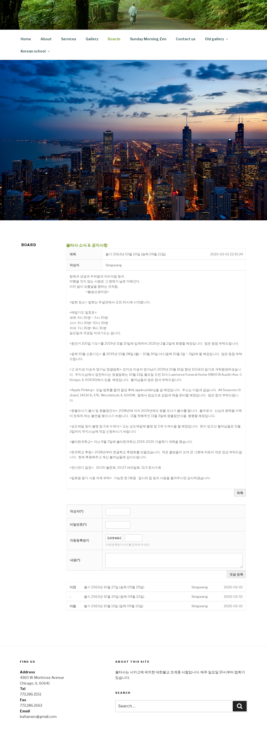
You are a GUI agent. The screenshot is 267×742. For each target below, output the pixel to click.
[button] (114, 265)
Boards (114, 39)
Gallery (92, 39)
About (46, 39)
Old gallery (217, 39)
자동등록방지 (79, 540)
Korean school (35, 51)
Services (68, 39)
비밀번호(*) (78, 524)
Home (26, 39)
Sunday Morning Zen (148, 39)
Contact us (185, 39)
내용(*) (75, 560)
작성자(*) (76, 511)
